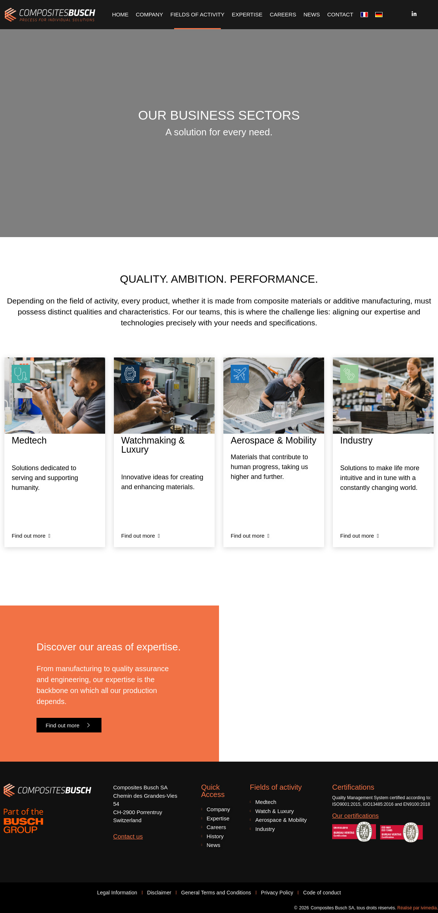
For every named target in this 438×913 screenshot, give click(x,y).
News (311, 14)
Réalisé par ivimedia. (417, 907)
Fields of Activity (197, 14)
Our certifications (355, 815)
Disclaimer (159, 892)
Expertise (247, 14)
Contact (340, 14)
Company (149, 14)
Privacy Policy (277, 892)
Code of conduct (322, 892)
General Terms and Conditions (216, 892)
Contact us (128, 836)
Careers (283, 14)
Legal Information (117, 892)
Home (120, 14)
